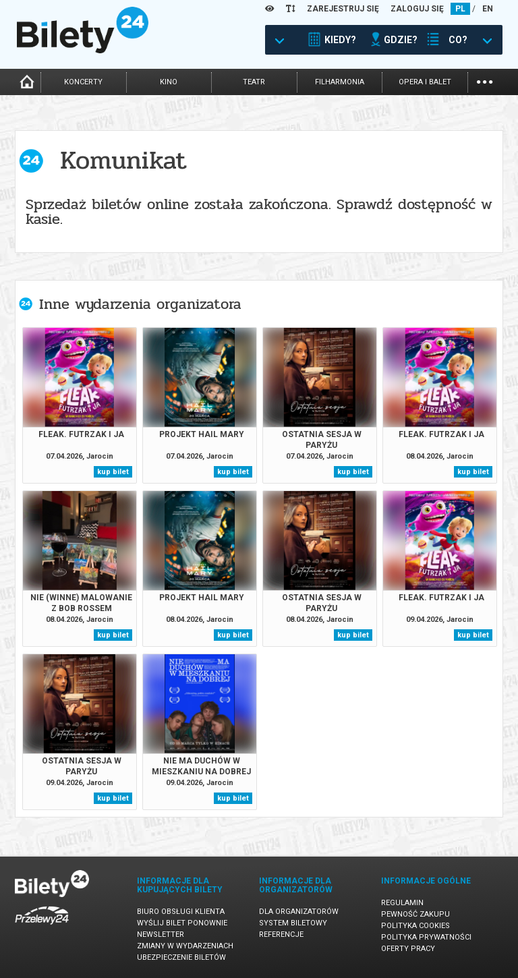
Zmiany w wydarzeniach (185, 946)
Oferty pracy (408, 948)
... (485, 80)
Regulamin (402, 902)
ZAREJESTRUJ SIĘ (343, 8)
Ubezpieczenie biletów (181, 957)
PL (460, 8)
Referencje (281, 934)
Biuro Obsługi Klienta (181, 911)
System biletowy (293, 923)
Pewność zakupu (415, 914)
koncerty (83, 82)
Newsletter (160, 934)
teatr (254, 82)
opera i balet (425, 82)
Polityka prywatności (426, 937)
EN (487, 8)
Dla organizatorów (299, 911)
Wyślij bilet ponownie (182, 923)
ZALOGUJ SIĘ (417, 8)
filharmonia (339, 82)
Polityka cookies (415, 925)
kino (168, 82)
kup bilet (113, 471)
